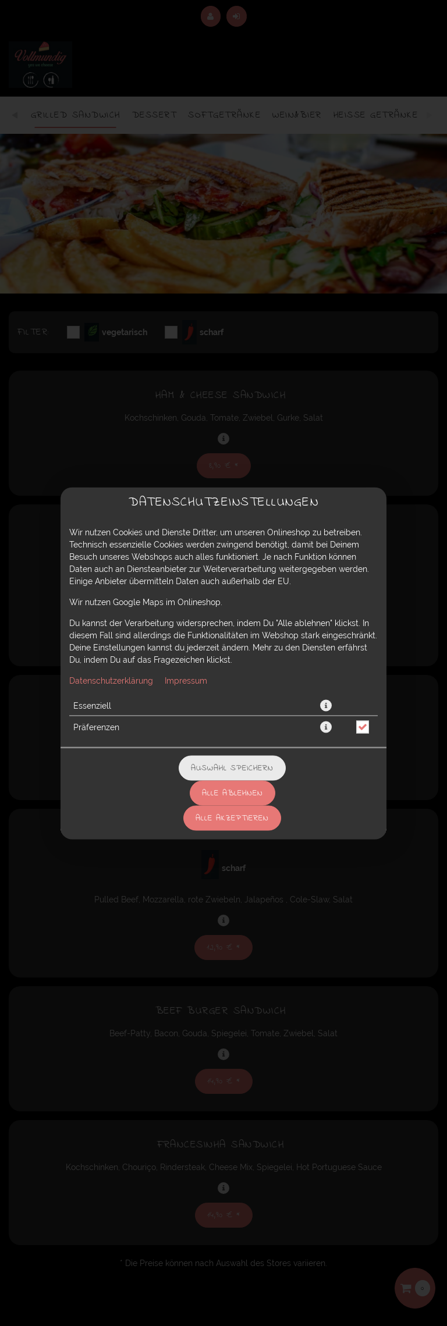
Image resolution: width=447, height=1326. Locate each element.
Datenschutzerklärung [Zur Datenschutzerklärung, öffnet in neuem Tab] (111, 680)
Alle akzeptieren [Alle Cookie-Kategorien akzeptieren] (232, 818)
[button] (326, 705)
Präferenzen (96, 726)
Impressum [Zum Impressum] (186, 680)
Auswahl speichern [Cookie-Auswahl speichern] (232, 768)
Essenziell (92, 705)
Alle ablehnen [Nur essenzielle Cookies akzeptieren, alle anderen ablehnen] (232, 793)
